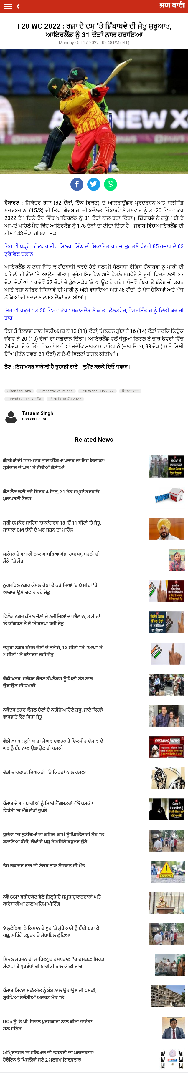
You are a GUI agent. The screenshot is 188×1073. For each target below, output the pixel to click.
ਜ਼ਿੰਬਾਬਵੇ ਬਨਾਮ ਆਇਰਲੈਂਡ (24, 399)
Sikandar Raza (19, 391)
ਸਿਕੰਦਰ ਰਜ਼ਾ (130, 391)
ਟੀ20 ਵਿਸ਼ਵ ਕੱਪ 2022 (65, 399)
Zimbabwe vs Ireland (56, 391)
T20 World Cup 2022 (97, 391)
